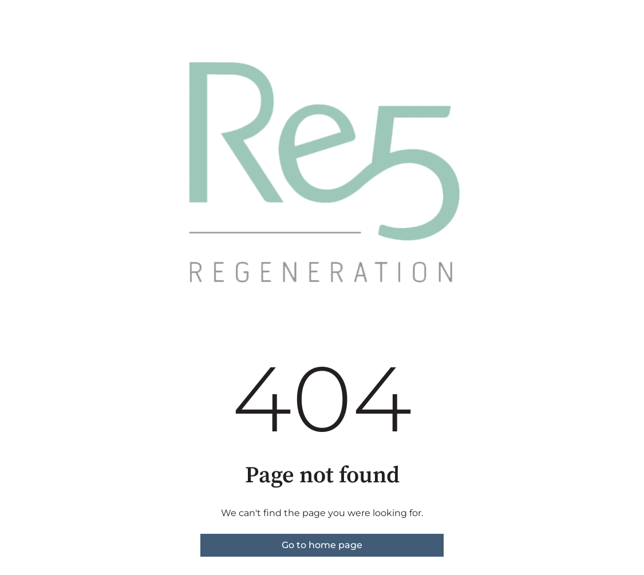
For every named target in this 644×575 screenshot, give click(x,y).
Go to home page (322, 545)
